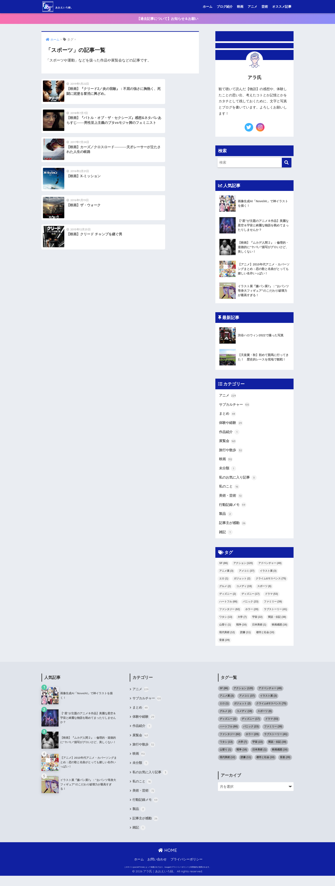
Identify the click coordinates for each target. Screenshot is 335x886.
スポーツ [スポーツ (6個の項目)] (264, 591)
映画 (240, 6)
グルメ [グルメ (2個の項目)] (225, 591)
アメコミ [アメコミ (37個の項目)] (246, 576)
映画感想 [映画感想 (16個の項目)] (279, 630)
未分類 (227, 471)
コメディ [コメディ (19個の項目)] (244, 591)
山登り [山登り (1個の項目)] (225, 630)
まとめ (227, 415)
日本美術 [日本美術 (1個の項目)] (259, 630)
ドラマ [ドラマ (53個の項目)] (271, 599)
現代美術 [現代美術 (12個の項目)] (227, 637)
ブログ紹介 (225, 6)
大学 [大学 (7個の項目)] (242, 622)
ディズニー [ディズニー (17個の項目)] (250, 599)
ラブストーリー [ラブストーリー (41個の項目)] (275, 614)
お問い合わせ (157, 869)
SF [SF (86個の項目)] (223, 568)
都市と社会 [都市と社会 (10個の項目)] (265, 637)
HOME (167, 860)
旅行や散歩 (231, 452)
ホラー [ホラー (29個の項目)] (251, 614)
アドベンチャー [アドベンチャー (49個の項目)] (270, 568)
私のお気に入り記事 (238, 481)
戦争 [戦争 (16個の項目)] (241, 630)
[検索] (286, 163)
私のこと (229, 490)
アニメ (252, 6)
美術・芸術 (231, 500)
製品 (226, 518)
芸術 (265, 6)
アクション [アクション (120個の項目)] (243, 568)
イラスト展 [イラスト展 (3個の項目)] (268, 576)
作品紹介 (229, 434)
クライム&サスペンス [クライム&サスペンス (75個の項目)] (271, 584)
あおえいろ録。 (68, 6)
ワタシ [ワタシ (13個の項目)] (225, 622)
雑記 (226, 537)
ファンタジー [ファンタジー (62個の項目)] (229, 614)
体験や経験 (231, 424)
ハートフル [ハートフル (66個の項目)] (228, 607)
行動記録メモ (232, 509)
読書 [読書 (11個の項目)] (245, 637)
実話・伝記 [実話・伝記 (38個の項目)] (277, 622)
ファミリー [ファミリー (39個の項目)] (273, 607)
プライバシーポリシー (186, 869)
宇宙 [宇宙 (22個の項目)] (257, 622)
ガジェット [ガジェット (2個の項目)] (242, 584)
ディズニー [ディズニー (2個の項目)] (227, 599)
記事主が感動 (232, 528)
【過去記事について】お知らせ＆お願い (167, 19)
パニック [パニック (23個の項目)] (250, 607)
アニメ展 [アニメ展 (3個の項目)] (226, 576)
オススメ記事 (281, 6)
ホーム (207, 6)
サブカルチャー (234, 406)
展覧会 (227, 443)
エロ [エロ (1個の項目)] (223, 584)
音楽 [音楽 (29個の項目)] (224, 645)
